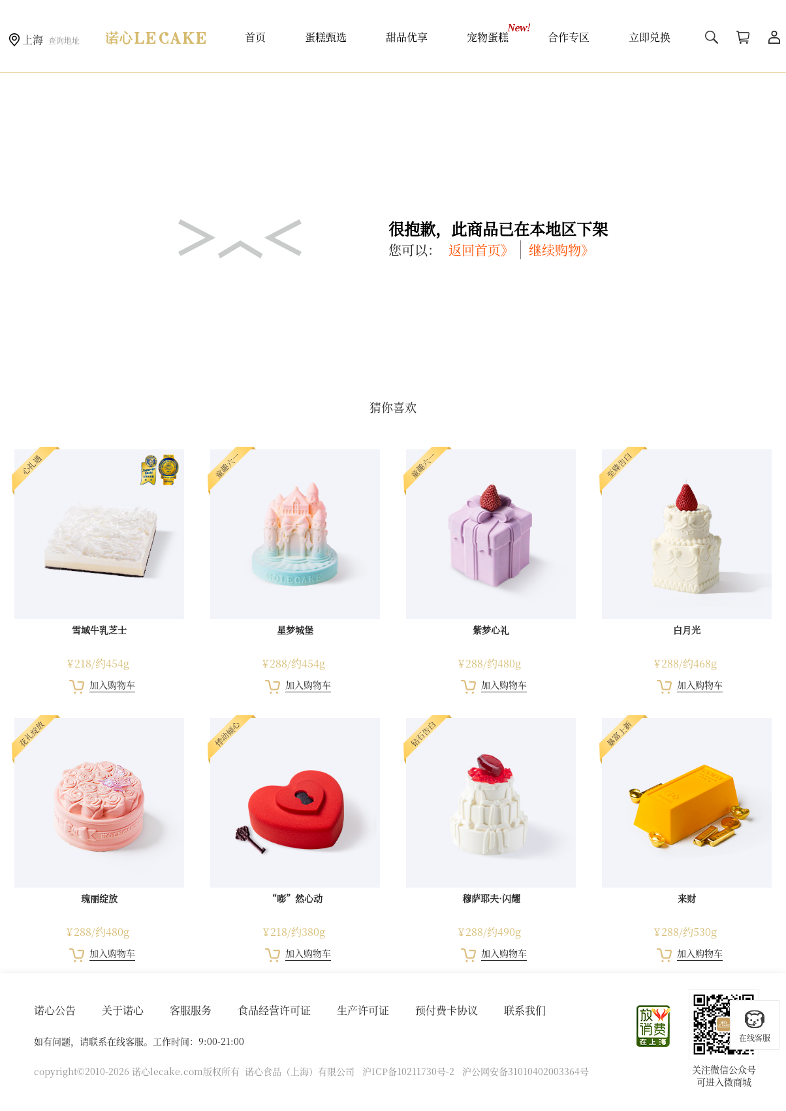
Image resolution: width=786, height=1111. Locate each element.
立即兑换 (649, 36)
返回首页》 (481, 249)
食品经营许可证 (274, 1010)
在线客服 (754, 1025)
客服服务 (191, 1010)
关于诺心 (123, 1010)
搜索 (711, 37)
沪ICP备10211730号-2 (408, 1071)
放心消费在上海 (654, 1026)
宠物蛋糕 (488, 36)
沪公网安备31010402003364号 (525, 1071)
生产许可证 (363, 1010)
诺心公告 (55, 1010)
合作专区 (569, 36)
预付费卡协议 (446, 1010)
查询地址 (64, 40)
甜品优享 (407, 36)
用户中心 (774, 37)
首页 (255, 36)
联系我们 (525, 1010)
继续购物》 (561, 249)
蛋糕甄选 (326, 36)
